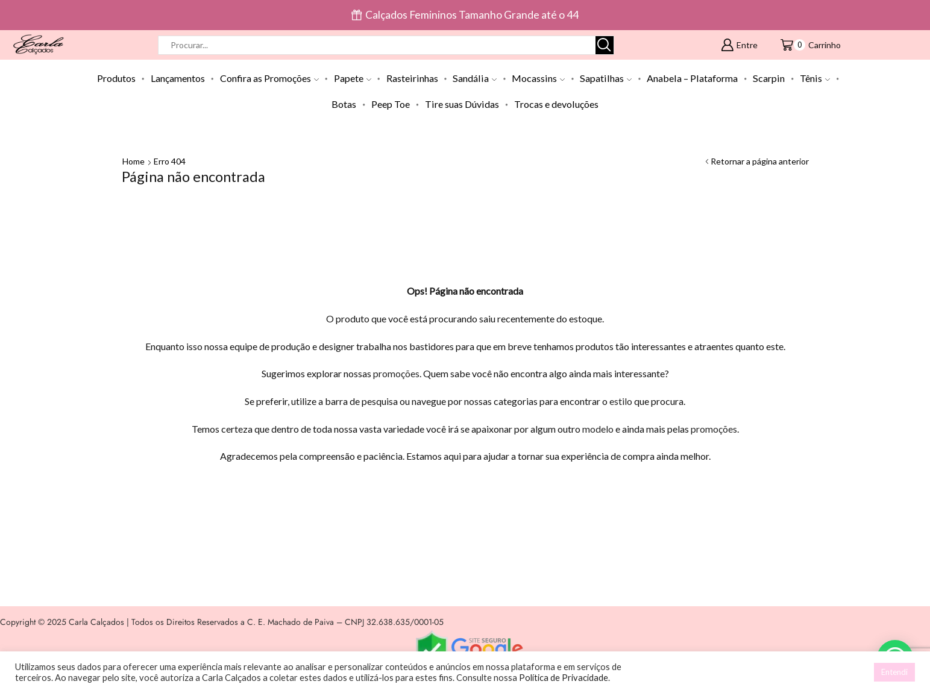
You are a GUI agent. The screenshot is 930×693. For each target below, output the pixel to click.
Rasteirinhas (412, 78)
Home (133, 161)
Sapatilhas (606, 78)
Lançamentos (178, 78)
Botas (343, 104)
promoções (396, 373)
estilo (620, 401)
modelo (598, 428)
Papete (352, 78)
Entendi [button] (894, 672)
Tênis (815, 78)
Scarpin (769, 78)
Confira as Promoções (269, 78)
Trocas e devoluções (556, 104)
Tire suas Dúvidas (462, 104)
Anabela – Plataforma (692, 78)
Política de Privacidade (563, 678)
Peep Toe (390, 104)
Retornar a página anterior (760, 161)
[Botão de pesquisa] (604, 45)
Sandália (475, 78)
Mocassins (538, 78)
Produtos (116, 78)
